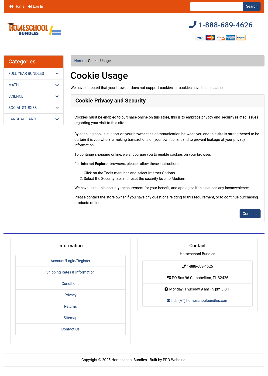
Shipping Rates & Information (70, 272)
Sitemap (70, 318)
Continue (250, 213)
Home (16, 6)
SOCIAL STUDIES (33, 108)
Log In (35, 6)
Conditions (70, 283)
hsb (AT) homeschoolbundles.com (197, 300)
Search (252, 6)
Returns (70, 306)
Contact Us (70, 329)
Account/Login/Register (70, 261)
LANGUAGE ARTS (33, 119)
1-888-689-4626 (221, 24)
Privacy (71, 295)
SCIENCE (33, 96)
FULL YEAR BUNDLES (33, 73)
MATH (33, 85)
